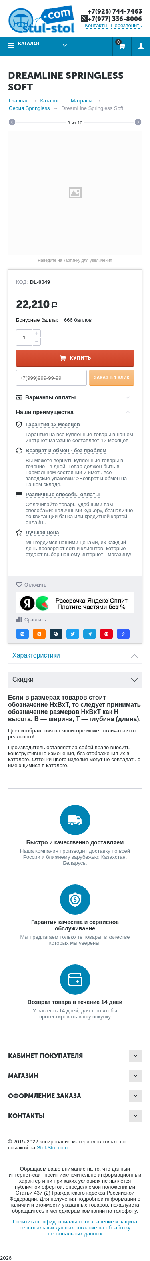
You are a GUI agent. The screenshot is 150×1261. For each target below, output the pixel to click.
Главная (18, 101)
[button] (22, 634)
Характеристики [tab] (75, 653)
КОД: (22, 282)
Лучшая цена (42, 532)
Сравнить (35, 620)
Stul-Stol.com (52, 1148)
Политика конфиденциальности (51, 1222)
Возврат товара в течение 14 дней (75, 1002)
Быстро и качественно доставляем (75, 842)
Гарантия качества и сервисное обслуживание (75, 925)
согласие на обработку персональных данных (89, 1231)
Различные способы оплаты (63, 494)
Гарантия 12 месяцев (53, 424)
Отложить (35, 585)
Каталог (29, 43)
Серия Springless (29, 108)
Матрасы (81, 101)
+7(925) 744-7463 (115, 11)
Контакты (96, 25)
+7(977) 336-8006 (115, 19)
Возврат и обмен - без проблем (66, 450)
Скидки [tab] (75, 677)
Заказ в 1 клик (112, 377)
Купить (80, 358)
